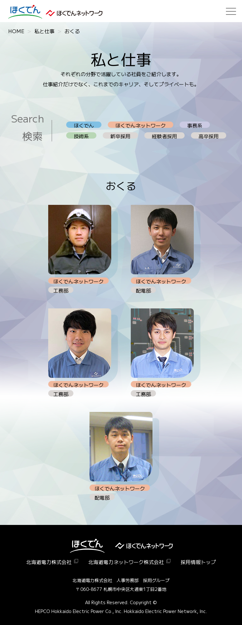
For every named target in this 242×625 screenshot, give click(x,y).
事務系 (194, 125)
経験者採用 (164, 135)
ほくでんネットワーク (140, 125)
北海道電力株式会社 (49, 562)
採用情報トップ (198, 562)
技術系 (81, 135)
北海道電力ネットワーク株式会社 (126, 562)
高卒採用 (209, 135)
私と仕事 (44, 31)
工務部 (60, 290)
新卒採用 (120, 135)
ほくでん (84, 125)
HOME (16, 31)
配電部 (143, 290)
